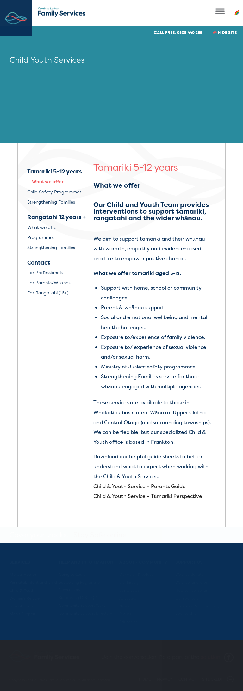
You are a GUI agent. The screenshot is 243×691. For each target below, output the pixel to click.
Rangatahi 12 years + (56, 217)
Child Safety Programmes (54, 191)
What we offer (48, 181)
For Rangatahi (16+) (47, 292)
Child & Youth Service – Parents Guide (139, 486)
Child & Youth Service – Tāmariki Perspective (147, 496)
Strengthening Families (51, 201)
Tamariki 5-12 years (54, 171)
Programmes (40, 237)
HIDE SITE (225, 32)
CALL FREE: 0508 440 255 (178, 32)
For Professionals (45, 272)
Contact (38, 263)
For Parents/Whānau (49, 282)
